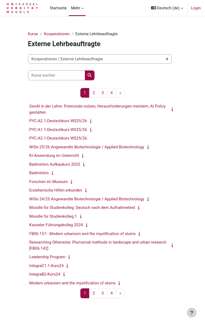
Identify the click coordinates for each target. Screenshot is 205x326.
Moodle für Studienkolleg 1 (53, 216)
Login (196, 8)
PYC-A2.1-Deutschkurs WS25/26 (58, 120)
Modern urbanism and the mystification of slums (72, 283)
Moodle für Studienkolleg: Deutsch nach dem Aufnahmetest (82, 207)
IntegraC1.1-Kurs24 (46, 265)
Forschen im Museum (48, 181)
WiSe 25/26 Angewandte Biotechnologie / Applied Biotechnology (86, 147)
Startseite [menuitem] (58, 8)
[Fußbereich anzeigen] (191, 312)
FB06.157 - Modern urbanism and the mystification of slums (82, 233)
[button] (167, 8)
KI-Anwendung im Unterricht (54, 155)
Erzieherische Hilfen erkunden (55, 190)
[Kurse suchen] (56, 75)
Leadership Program (47, 257)
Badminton (39, 172)
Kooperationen (56, 33)
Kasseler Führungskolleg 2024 (56, 224)
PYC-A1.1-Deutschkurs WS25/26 (58, 129)
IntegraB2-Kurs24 (44, 274)
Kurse (33, 33)
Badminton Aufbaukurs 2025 (54, 164)
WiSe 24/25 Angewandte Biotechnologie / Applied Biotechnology (86, 199)
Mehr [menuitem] (75, 8)
